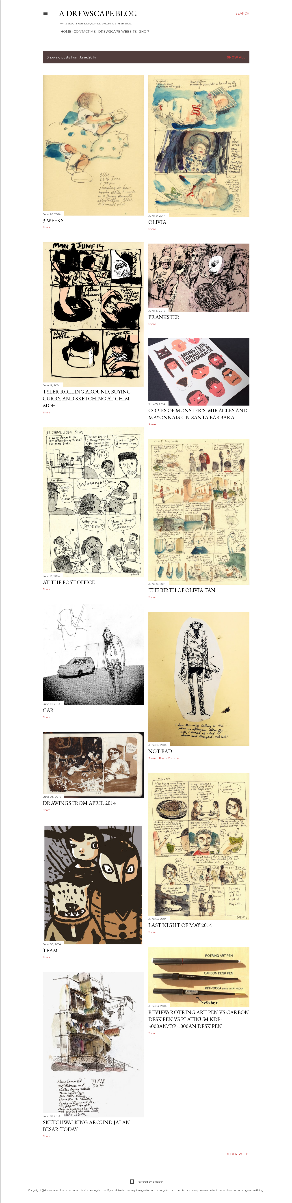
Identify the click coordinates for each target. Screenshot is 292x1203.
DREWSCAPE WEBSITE (116, 32)
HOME (64, 32)
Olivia (157, 221)
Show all (236, 57)
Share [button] (46, 227)
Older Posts (237, 1154)
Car (48, 710)
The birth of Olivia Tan (181, 590)
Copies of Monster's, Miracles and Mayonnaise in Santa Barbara (197, 414)
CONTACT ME (83, 32)
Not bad (160, 751)
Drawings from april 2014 (79, 802)
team (50, 950)
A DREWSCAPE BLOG (98, 13)
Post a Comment (170, 758)
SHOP (142, 32)
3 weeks (53, 220)
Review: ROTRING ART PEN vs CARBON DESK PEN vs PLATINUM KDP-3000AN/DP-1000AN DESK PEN (198, 1019)
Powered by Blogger (146, 1181)
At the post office (69, 582)
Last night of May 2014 (180, 925)
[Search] (242, 13)
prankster (164, 316)
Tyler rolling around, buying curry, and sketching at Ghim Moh (87, 398)
